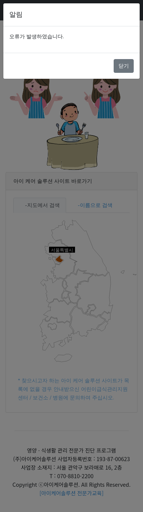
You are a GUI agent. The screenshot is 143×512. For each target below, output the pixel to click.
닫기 (123, 65)
